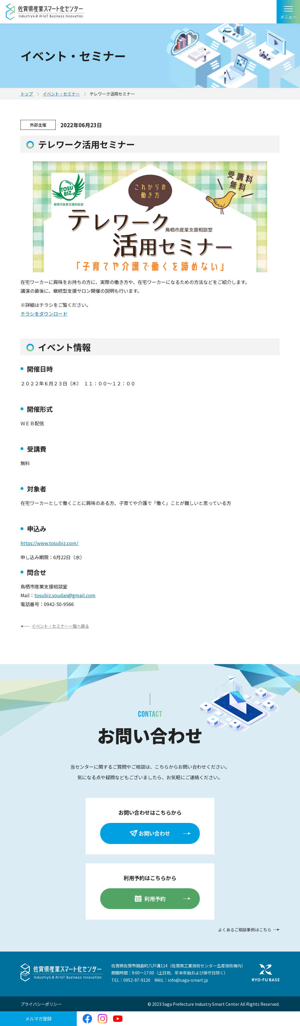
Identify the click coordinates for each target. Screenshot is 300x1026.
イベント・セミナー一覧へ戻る (60, 626)
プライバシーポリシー (41, 1004)
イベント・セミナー (61, 94)
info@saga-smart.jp (188, 980)
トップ (27, 94)
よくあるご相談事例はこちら (244, 930)
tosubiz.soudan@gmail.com (65, 595)
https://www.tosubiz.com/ (49, 543)
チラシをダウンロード (44, 313)
